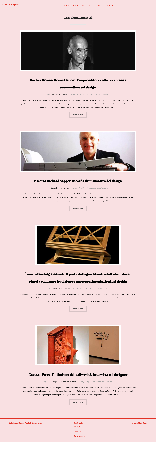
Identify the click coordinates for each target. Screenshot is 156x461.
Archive (89, 6)
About (78, 6)
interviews (64, 404)
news (65, 95)
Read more (80, 116)
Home (68, 6)
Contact (100, 6)
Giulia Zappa (13, 5)
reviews (73, 404)
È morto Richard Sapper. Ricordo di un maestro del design (78, 185)
